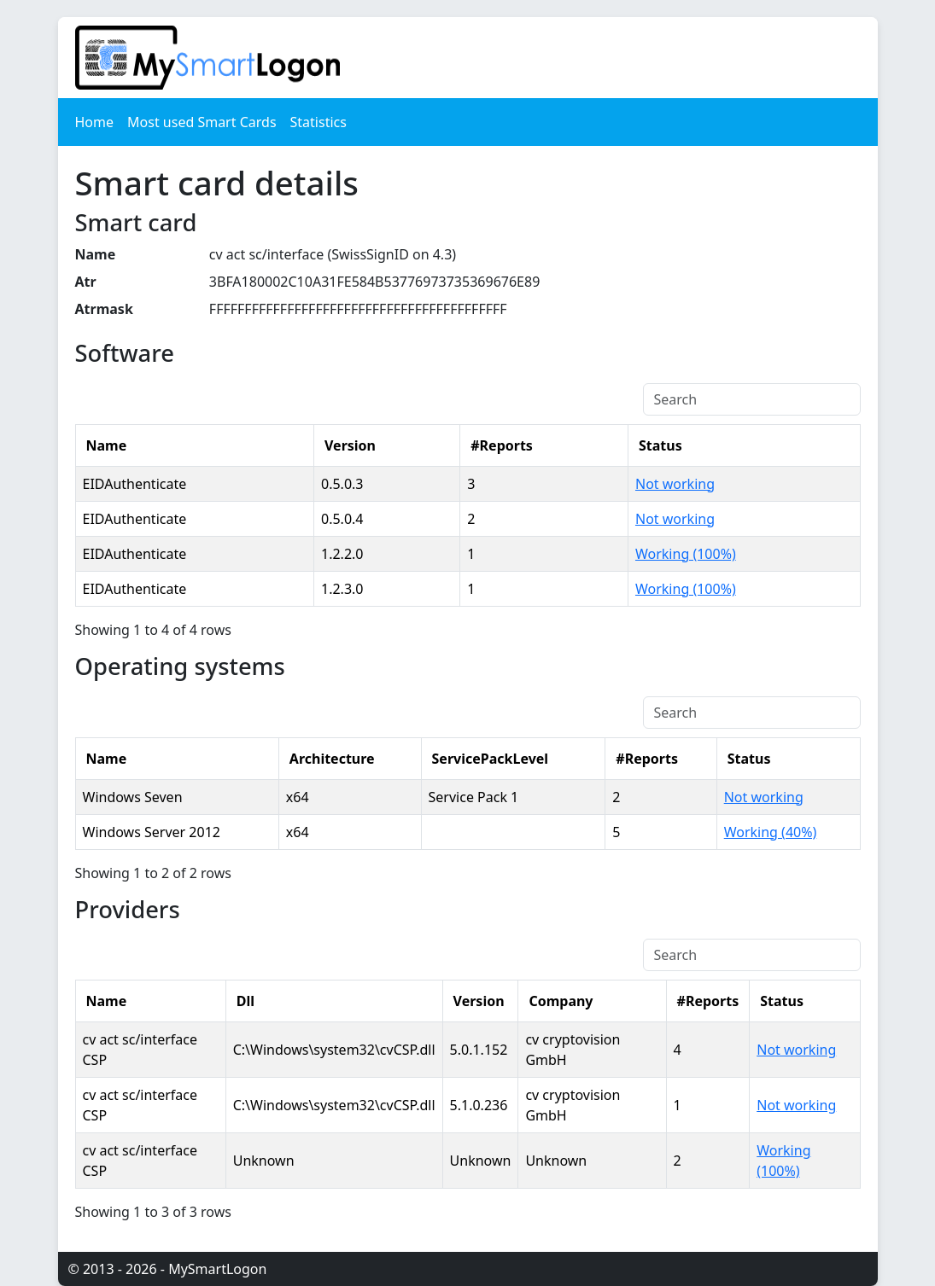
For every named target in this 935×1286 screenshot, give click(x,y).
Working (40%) (770, 832)
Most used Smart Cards (202, 122)
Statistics (318, 122)
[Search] (752, 399)
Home (94, 122)
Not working (675, 483)
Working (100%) (685, 553)
